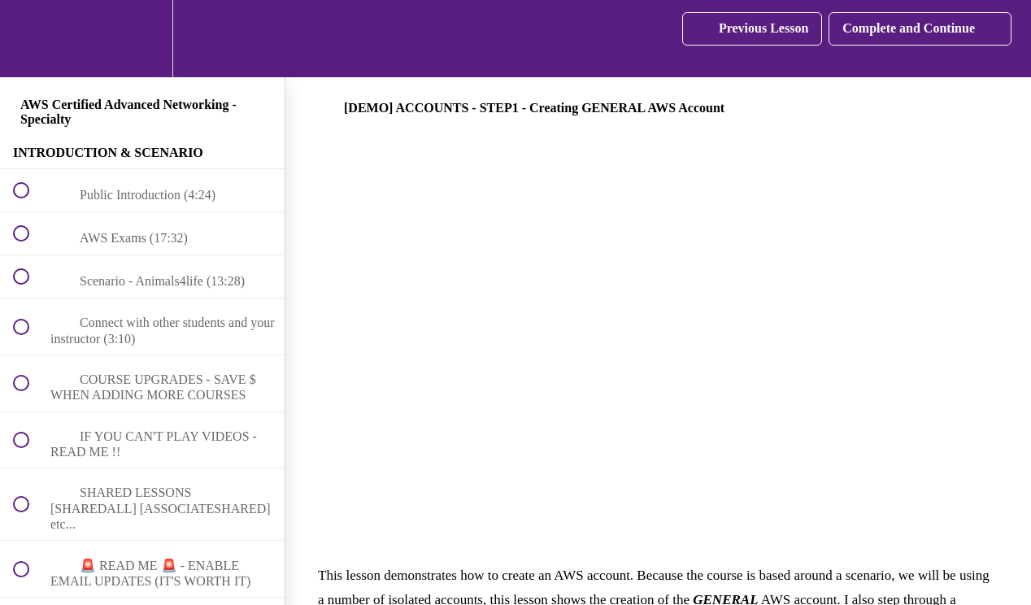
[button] (30, 38)
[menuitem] (142, 38)
